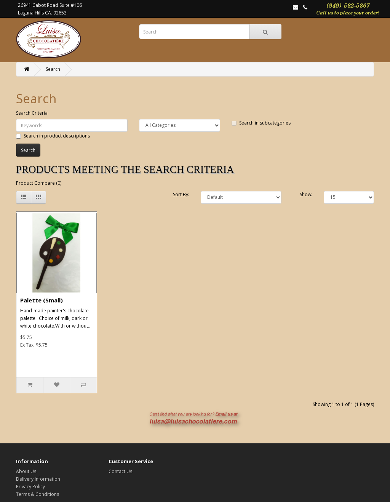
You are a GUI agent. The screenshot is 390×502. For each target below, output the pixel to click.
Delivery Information (38, 479)
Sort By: (181, 194)
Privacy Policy (30, 486)
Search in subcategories (261, 123)
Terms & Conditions (37, 494)
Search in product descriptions (53, 136)
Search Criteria (32, 113)
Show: (306, 194)
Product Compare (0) (38, 183)
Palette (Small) (41, 300)
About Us (26, 471)
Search (53, 69)
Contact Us (120, 471)
